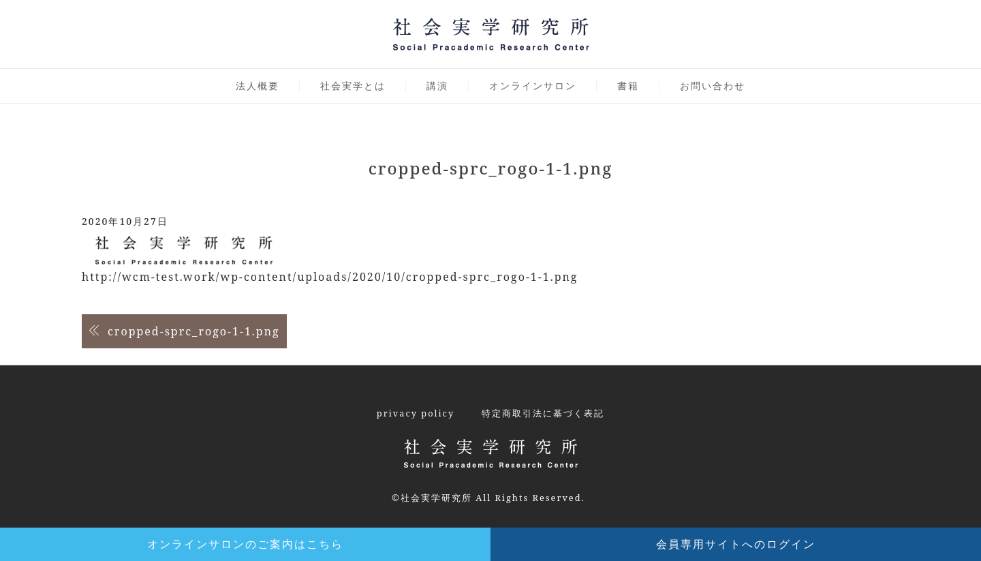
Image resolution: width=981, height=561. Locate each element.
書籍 (628, 85)
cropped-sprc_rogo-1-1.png (194, 331)
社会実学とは (353, 85)
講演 (437, 85)
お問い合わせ (712, 85)
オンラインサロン (532, 85)
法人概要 (257, 85)
